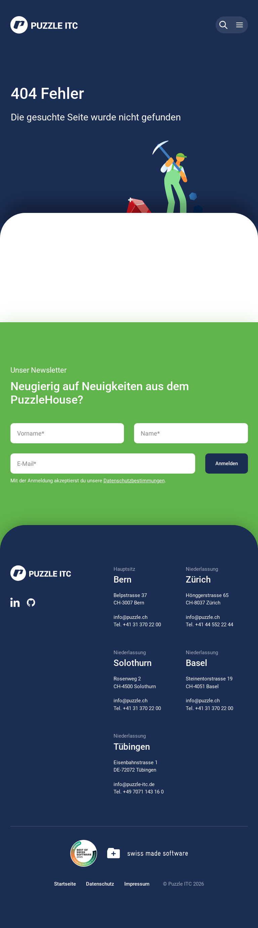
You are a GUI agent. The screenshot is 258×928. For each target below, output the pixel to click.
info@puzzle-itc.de (134, 784)
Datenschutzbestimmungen (134, 481)
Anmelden (226, 463)
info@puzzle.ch (130, 617)
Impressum (136, 884)
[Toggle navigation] (239, 24)
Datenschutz (100, 884)
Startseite (65, 884)
